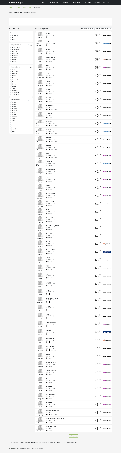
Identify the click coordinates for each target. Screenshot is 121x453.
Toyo (13, 88)
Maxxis (14, 84)
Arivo (13, 119)
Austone (14, 125)
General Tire (16, 80)
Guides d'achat (54, 2)
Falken (14, 76)
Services (65, 2)
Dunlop (14, 51)
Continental (15, 49)
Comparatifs (76, 2)
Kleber (14, 82)
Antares (14, 110)
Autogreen (15, 127)
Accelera (14, 104)
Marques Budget (15, 99)
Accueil (44, 2)
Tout (31, 45)
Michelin (14, 57)
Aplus (14, 112)
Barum (14, 131)
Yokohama (15, 94)
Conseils (97, 2)
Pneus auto (17, 7)
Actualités (106, 2)
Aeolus (14, 106)
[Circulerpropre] (14, 448)
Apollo (14, 114)
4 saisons (15, 35)
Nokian (14, 60)
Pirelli (14, 62)
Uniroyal (14, 90)
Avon (13, 69)
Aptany (14, 116)
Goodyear (15, 53)
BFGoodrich (15, 71)
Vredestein (15, 92)
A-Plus (14, 102)
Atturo (14, 123)
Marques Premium (15, 45)
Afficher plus (73, 436)
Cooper (14, 74)
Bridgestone (16, 47)
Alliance (14, 108)
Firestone (15, 78)
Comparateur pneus (27, 7)
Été (13, 37)
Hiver (14, 39)
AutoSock (15, 129)
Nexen (14, 86)
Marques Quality (15, 67)
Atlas (13, 121)
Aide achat (88, 2)
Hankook (15, 55)
